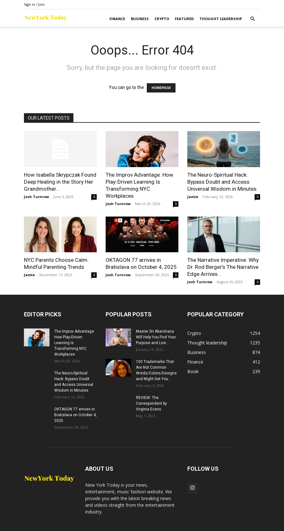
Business (140, 18)
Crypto (161, 18)
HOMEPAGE (161, 88)
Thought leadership (220, 18)
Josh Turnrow (36, 196)
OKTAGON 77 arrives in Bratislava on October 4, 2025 (75, 415)
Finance (117, 18)
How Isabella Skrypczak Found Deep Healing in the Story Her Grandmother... (60, 182)
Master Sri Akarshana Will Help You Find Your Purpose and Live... (156, 337)
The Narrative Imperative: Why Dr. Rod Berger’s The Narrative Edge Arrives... (223, 267)
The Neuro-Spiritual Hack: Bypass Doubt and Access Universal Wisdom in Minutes (222, 182)
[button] (252, 19)
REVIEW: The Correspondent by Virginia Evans (151, 403)
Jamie (192, 196)
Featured (184, 18)
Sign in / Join (34, 4)
